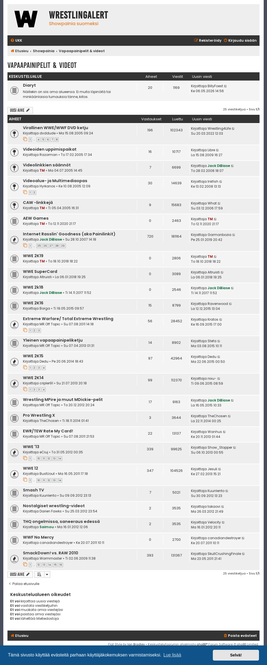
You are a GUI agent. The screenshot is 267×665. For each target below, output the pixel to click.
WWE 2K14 (33, 378)
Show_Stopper (220, 447)
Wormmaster (51, 558)
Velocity (214, 522)
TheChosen (49, 420)
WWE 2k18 (33, 287)
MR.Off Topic (50, 324)
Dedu (44, 361)
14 (60, 458)
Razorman (48, 154)
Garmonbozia (219, 234)
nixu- (212, 378)
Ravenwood (218, 303)
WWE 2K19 (33, 256)
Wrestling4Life (219, 128)
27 (51, 246)
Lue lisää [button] (172, 655)
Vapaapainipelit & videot (42, 65)
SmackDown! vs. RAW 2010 (50, 553)
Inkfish (213, 181)
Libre (211, 150)
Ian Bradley (136, 644)
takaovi (214, 506)
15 (55, 564)
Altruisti (46, 277)
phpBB (201, 644)
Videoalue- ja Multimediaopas (55, 180)
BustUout (47, 473)
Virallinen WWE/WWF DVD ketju (55, 128)
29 (63, 246)
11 (44, 458)
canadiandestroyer (56, 542)
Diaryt (29, 85)
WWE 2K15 (33, 356)
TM (42, 170)
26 (45, 246)
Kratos (213, 319)
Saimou (47, 527)
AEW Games (36, 218)
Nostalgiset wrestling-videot (54, 506)
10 (39, 458)
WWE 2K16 (33, 303)
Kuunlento (48, 495)
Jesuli (212, 469)
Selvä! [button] (236, 655)
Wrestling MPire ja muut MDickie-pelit (63, 399)
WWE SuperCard (40, 271)
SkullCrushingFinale (224, 553)
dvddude (48, 133)
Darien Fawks (51, 511)
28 (57, 246)
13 (54, 458)
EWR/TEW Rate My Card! (48, 431)
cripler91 (46, 383)
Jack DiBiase (219, 165)
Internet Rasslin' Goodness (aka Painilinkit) (69, 234)
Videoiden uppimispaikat (50, 149)
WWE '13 (31, 446)
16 (60, 564)
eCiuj (44, 452)
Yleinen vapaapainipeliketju (53, 340)
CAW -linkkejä (38, 202)
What (212, 203)
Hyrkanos (47, 186)
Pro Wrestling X (39, 415)
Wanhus (215, 431)
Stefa (212, 341)
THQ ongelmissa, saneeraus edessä (61, 521)
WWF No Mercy (38, 537)
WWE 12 (30, 468)
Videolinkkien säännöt (47, 165)
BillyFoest (215, 86)
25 (39, 246)
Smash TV (33, 490)
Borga (45, 308)
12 (49, 458)
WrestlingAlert (78, 15)
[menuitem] (16, 40)
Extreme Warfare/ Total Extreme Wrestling (68, 318)
